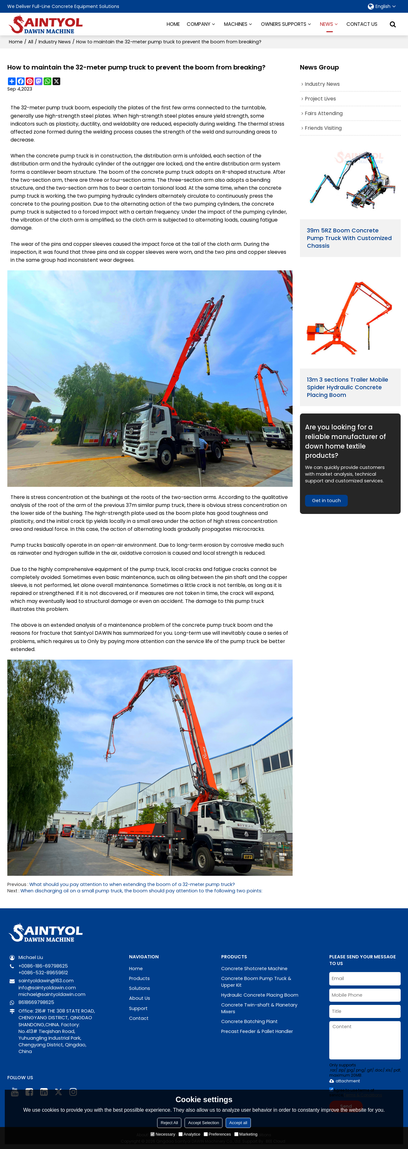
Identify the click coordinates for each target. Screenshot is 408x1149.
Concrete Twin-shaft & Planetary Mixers (259, 1007)
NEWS (326, 26)
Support (138, 1008)
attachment (344, 1081)
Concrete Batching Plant (249, 1021)
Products (139, 978)
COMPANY (198, 23)
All (30, 41)
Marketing (246, 1134)
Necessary (162, 1134)
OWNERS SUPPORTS (283, 23)
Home (16, 41)
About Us (139, 998)
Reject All (169, 1122)
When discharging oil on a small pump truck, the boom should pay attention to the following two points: (141, 890)
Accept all (238, 1122)
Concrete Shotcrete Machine (254, 968)
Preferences (217, 1134)
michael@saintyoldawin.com (51, 994)
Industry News (55, 41)
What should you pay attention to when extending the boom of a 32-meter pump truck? (132, 884)
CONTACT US (361, 23)
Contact (139, 1017)
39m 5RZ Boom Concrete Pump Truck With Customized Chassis (349, 237)
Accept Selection (203, 1122)
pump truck (60, 107)
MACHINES (235, 23)
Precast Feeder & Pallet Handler (257, 1031)
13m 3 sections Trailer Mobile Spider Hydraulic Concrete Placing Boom (347, 387)
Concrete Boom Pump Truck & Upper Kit (256, 981)
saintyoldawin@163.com (46, 980)
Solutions (139, 988)
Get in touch (326, 501)
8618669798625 (36, 1002)
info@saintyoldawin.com (47, 987)
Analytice (189, 1134)
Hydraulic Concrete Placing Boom (259, 995)
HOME (173, 23)
